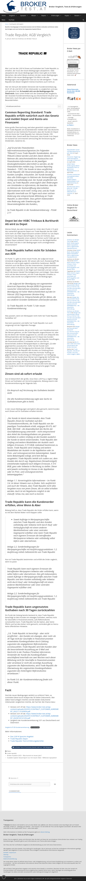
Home (4, 15)
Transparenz (7, 857)
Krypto (69, 15)
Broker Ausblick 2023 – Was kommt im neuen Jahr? (24, 755)
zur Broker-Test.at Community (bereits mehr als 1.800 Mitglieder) (32, 747)
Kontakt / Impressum (9, 852)
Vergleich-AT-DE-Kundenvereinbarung (17, 727)
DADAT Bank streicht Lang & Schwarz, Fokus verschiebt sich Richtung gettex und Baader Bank (73, 265)
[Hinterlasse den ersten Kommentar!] (29, 784)
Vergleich (14, 15)
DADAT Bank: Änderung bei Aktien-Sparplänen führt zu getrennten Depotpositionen (73, 167)
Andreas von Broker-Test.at (73, 240)
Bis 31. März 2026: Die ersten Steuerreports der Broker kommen (73, 344)
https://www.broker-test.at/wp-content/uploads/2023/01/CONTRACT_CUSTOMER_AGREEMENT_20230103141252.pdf (34, 715)
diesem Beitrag (45, 832)
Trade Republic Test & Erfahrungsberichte (27, 741)
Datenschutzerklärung (10, 859)
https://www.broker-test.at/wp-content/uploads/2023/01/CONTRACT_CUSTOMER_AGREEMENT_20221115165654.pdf (34, 709)
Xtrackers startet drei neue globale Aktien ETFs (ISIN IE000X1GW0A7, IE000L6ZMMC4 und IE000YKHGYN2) (73, 179)
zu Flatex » (70, 125)
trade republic (12, 753)
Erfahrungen (57, 15)
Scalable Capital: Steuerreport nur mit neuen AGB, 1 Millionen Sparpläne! (32, 758)
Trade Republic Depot (19, 739)
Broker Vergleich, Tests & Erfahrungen (65, 6)
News (3, 20)
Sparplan (25, 15)
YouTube (11, 20)
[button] (4, 877)
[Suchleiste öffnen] (83, 20)
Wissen (35, 15)
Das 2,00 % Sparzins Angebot (21, 736)
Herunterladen (35, 727)
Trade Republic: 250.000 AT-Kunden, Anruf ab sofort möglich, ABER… (74, 351)
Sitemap (5, 854)
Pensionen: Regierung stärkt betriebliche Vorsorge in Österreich (74, 158)
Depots (45, 15)
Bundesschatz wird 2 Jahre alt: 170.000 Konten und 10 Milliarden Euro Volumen (73, 190)
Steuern (78, 15)
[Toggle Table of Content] (59, 106)
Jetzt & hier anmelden (73, 59)
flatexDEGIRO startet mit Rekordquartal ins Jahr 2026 (73, 151)
